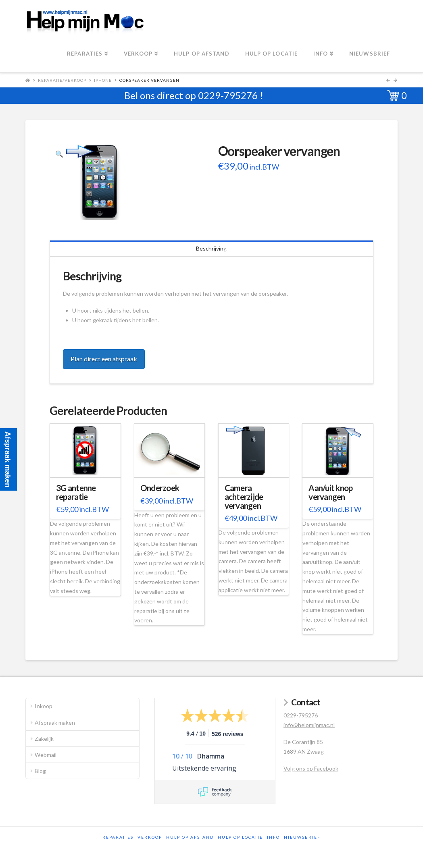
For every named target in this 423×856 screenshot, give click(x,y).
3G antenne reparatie (76, 492)
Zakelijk (44, 738)
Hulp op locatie (240, 837)
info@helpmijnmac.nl (309, 724)
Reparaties (117, 837)
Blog (40, 770)
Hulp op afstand (190, 837)
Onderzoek (159, 488)
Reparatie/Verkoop (62, 80)
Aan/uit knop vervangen (330, 492)
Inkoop (43, 706)
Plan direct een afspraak (104, 359)
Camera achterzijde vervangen (244, 496)
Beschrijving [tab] (211, 248)
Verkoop (150, 837)
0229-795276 (228, 95)
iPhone (103, 80)
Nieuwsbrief (302, 837)
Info (273, 837)
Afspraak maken (55, 722)
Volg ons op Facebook (310, 768)
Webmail (45, 754)
